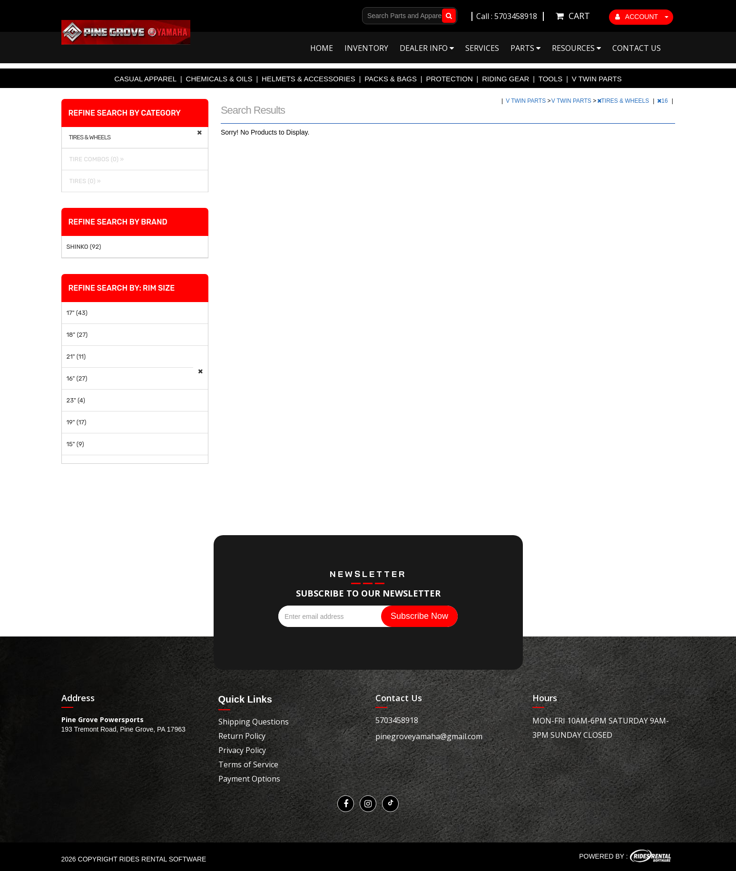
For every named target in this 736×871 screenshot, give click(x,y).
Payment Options (249, 778)
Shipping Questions (253, 721)
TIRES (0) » (84, 181)
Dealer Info (427, 48)
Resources (576, 48)
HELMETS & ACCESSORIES (308, 79)
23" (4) (76, 400)
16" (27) (77, 378)
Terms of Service (248, 764)
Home (321, 48)
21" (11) (76, 356)
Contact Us (636, 48)
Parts (525, 48)
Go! (446, 15)
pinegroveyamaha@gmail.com (428, 736)
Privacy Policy (242, 750)
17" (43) (77, 312)
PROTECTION (449, 79)
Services (482, 48)
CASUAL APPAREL (145, 79)
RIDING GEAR (505, 79)
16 (663, 101)
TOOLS (551, 79)
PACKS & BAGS (390, 79)
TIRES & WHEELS (624, 101)
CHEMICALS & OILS (219, 79)
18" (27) (77, 334)
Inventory (366, 48)
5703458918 (396, 720)
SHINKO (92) (84, 246)
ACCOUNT (641, 16)
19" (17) (77, 422)
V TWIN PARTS (597, 79)
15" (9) (75, 444)
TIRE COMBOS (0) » (95, 159)
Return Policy (241, 736)
